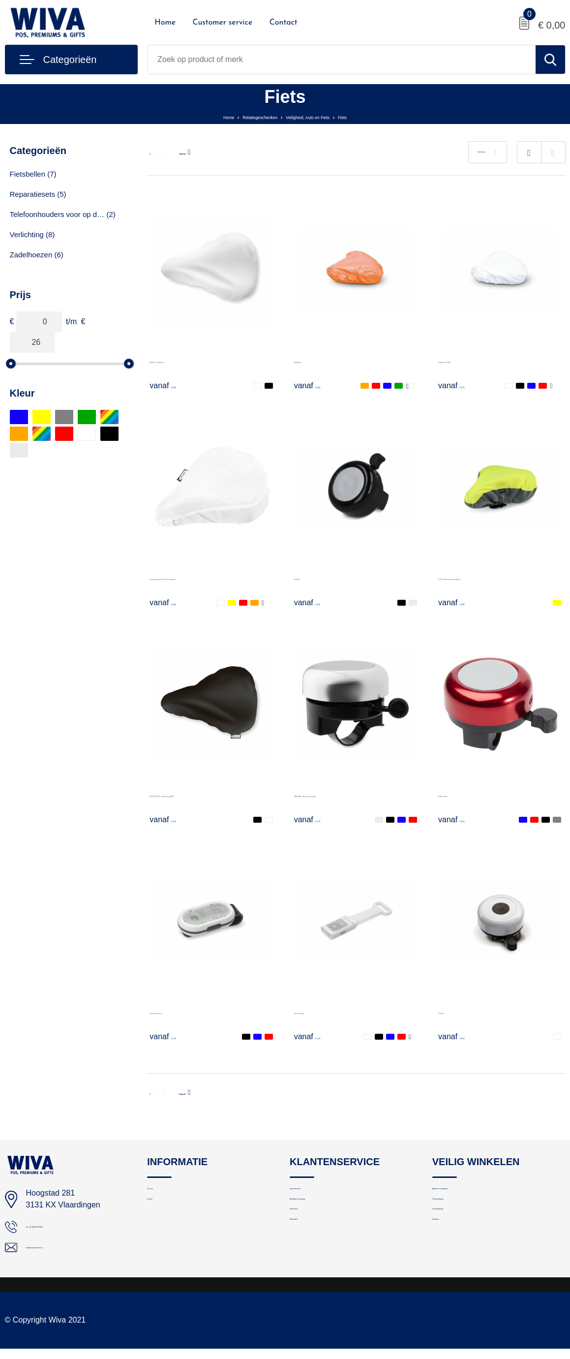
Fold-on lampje (320, 1011)
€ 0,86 (461, 602)
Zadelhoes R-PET (469, 360)
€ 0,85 (317, 602)
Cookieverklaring (459, 1237)
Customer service (222, 23)
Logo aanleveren (317, 1194)
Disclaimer (449, 1258)
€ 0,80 (173, 602)
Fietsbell (309, 577)
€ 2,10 (461, 1036)
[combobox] (341, 59)
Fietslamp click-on (181, 1011)
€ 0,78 (173, 819)
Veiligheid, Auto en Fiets (322, 116)
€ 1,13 (317, 819)
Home (165, 23)
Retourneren (310, 1237)
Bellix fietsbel (461, 794)
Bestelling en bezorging (328, 1215)
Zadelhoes (312, 360)
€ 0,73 (461, 385)
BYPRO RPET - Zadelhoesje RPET (211, 794)
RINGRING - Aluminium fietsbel (349, 794)
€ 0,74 (461, 819)
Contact (284, 23)
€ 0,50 (173, 385)
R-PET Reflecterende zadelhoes (494, 577)
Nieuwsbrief (309, 1258)
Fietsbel (452, 1011)
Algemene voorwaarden (471, 1194)
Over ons (162, 1194)
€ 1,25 (173, 1036)
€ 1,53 (317, 1036)
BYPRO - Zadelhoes (185, 360)
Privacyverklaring (460, 1215)
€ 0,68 (317, 385)
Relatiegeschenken (242, 116)
